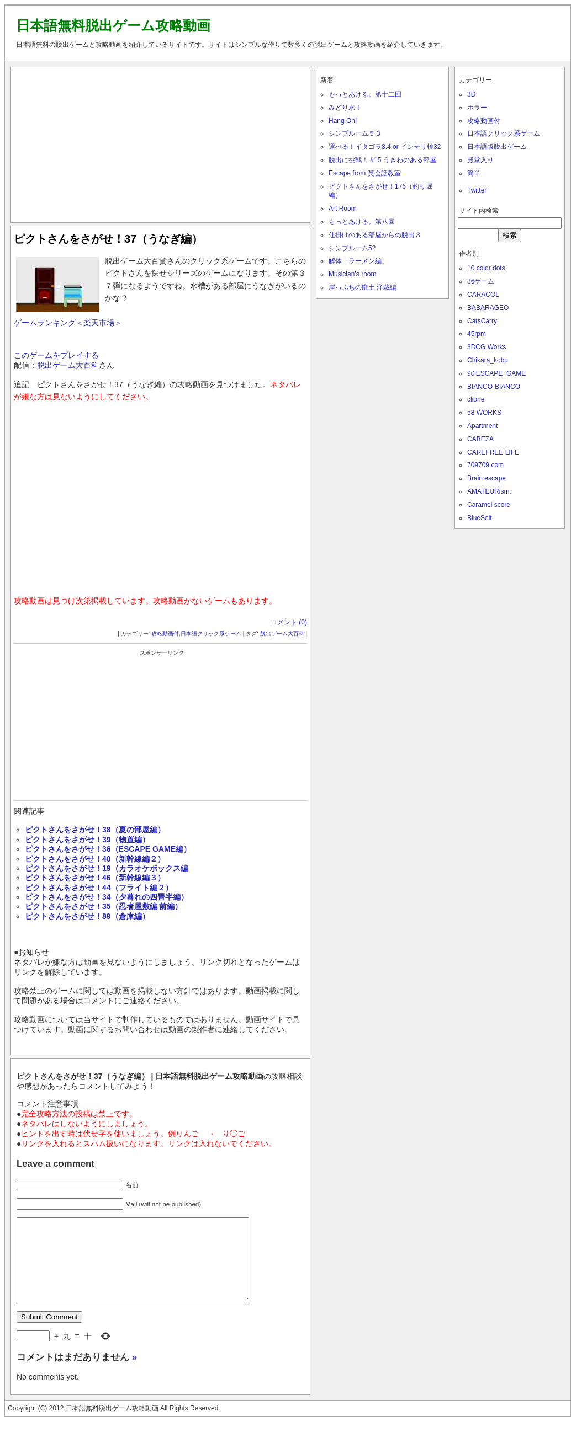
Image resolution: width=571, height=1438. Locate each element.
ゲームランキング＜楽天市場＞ (68, 322)
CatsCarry (482, 321)
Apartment (482, 426)
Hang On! (343, 121)
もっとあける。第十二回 (365, 94)
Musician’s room (352, 274)
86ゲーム (480, 281)
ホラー (477, 107)
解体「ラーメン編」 (358, 261)
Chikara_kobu (487, 360)
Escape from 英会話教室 (365, 173)
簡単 (473, 173)
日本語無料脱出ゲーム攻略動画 (113, 25)
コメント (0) (289, 622)
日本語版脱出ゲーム (497, 147)
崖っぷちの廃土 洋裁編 (362, 287)
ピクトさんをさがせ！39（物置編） (91, 839)
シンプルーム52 (352, 248)
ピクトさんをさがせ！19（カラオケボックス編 (106, 868)
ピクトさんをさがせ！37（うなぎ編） (108, 239)
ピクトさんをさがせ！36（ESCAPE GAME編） (108, 848)
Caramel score (488, 505)
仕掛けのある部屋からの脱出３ (375, 235)
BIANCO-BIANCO (493, 387)
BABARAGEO (488, 308)
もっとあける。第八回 (362, 222)
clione (475, 399)
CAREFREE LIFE (493, 452)
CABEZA (480, 439)
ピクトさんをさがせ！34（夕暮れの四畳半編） (106, 896)
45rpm (476, 334)
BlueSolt (479, 518)
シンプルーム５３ (355, 133)
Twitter (477, 190)
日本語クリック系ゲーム (211, 633)
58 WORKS (484, 412)
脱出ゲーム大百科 (68, 365)
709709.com (485, 465)
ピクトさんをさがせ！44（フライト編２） (99, 887)
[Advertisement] (160, 142)
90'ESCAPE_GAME (496, 373)
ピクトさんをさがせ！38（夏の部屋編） (95, 829)
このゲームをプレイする (56, 355)
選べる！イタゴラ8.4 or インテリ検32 (385, 147)
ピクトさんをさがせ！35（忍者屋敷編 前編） (103, 906)
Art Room (343, 208)
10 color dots (486, 268)
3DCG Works (486, 347)
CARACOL (483, 294)
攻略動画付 (165, 633)
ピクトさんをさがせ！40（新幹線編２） (95, 858)
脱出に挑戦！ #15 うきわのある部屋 (382, 160)
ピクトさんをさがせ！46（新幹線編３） (95, 877)
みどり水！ (345, 107)
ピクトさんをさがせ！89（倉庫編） (87, 916)
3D (471, 94)
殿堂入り (480, 160)
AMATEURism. (489, 491)
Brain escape (486, 478)
